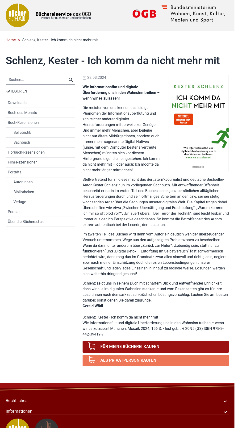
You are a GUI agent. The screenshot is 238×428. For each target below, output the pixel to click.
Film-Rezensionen (23, 162)
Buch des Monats (22, 112)
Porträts (14, 172)
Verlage (19, 202)
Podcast (15, 212)
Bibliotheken (23, 192)
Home (11, 40)
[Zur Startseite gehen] (63, 13)
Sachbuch (21, 142)
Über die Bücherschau (26, 221)
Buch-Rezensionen (23, 122)
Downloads (17, 103)
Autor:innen (23, 182)
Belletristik (22, 132)
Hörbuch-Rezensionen (26, 152)
